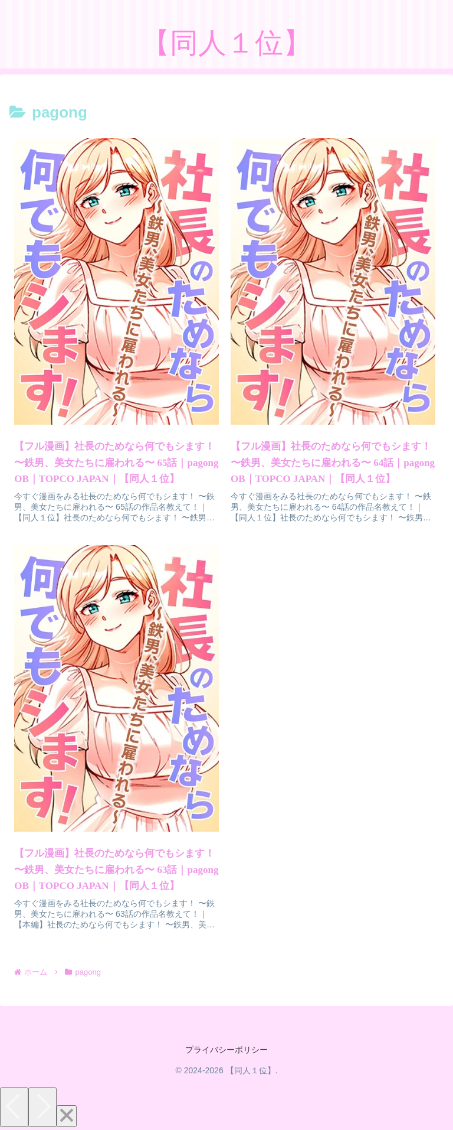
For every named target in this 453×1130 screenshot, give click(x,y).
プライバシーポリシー (226, 1049)
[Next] (42, 1107)
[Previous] (14, 1107)
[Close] (67, 1116)
